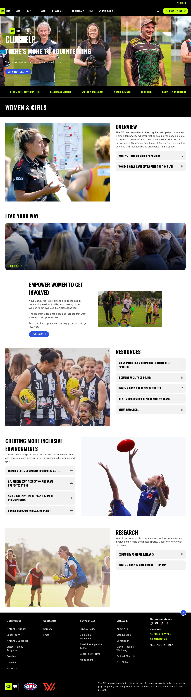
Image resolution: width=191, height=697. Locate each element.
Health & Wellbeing (83, 11)
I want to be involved (51, 11)
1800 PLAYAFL (162, 634)
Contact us (160, 638)
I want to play (23, 11)
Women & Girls (107, 11)
